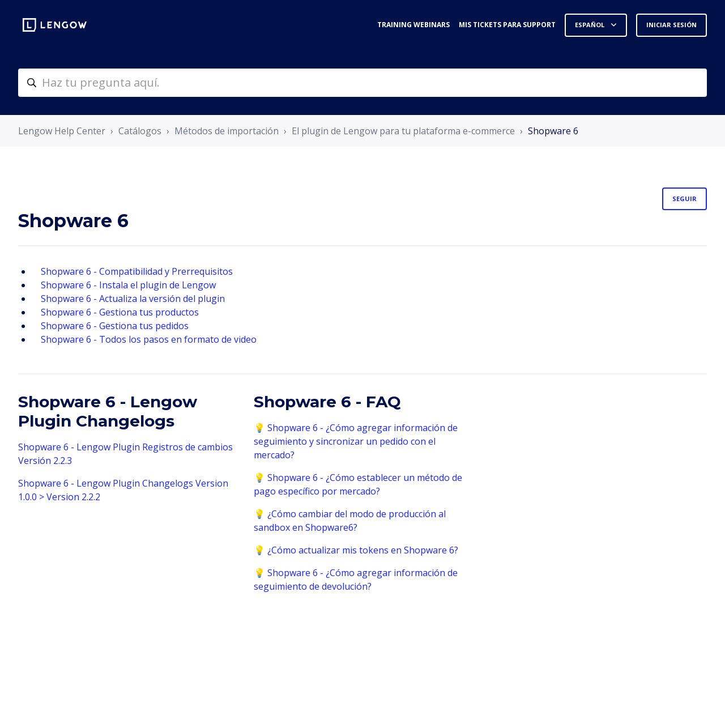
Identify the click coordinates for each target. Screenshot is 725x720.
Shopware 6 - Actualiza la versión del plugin (133, 298)
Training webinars (413, 24)
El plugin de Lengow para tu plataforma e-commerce (403, 131)
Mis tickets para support (507, 24)
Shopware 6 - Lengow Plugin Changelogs (107, 411)
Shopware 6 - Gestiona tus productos (120, 312)
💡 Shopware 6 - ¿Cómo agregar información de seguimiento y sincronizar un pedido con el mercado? (356, 441)
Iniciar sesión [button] (671, 24)
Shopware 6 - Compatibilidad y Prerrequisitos (137, 271)
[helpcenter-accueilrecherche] (362, 83)
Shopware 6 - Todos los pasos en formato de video (149, 339)
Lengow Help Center (61, 131)
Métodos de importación (226, 131)
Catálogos (139, 131)
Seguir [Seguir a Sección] (684, 198)
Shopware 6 (553, 131)
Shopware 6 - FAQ (327, 401)
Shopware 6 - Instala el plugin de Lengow (128, 285)
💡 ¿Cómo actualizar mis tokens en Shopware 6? (356, 550)
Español (590, 24)
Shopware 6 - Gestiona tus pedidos (115, 325)
